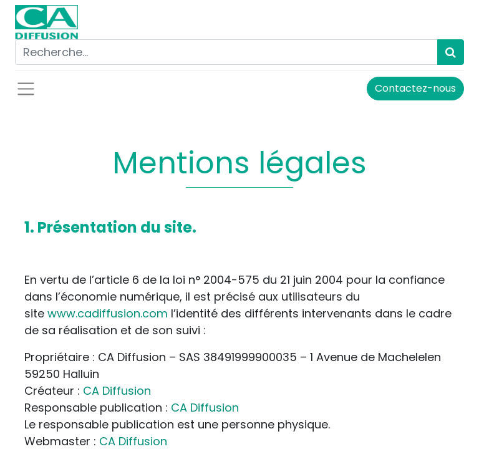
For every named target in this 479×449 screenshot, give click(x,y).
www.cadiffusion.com (107, 313)
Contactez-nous (415, 88)
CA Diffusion (117, 390)
